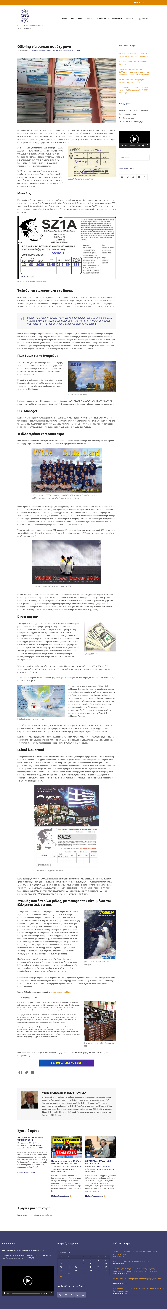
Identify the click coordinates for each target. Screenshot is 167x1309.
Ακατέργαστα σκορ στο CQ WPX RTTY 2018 (30, 1138)
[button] (134, 139)
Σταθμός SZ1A (102, 19)
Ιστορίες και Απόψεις (127, 114)
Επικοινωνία (130, 19)
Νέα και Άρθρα (76, 19)
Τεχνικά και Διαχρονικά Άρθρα (40, 50)
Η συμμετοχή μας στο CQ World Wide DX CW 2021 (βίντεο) (66, 1162)
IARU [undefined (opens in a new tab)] (86, 444)
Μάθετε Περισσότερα (27, 1172)
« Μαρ (59, 1277)
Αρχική (64, 19)
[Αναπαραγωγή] (122, 145)
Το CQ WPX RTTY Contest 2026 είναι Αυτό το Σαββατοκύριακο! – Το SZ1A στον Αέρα (133, 90)
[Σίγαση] (143, 145)
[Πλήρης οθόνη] (146, 145)
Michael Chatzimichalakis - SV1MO (68, 50)
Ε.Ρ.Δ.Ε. (89, 19)
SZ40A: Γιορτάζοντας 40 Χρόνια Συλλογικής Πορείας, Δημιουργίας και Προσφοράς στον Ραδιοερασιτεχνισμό (134, 72)
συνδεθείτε (46, 1215)
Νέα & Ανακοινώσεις (74, 1166)
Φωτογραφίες (117, 19)
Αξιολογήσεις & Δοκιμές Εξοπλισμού (133, 110)
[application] (134, 139)
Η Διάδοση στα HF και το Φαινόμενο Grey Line (131, 1261)
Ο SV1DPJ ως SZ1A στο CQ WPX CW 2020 (98, 1162)
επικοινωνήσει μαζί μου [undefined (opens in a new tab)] (61, 992)
